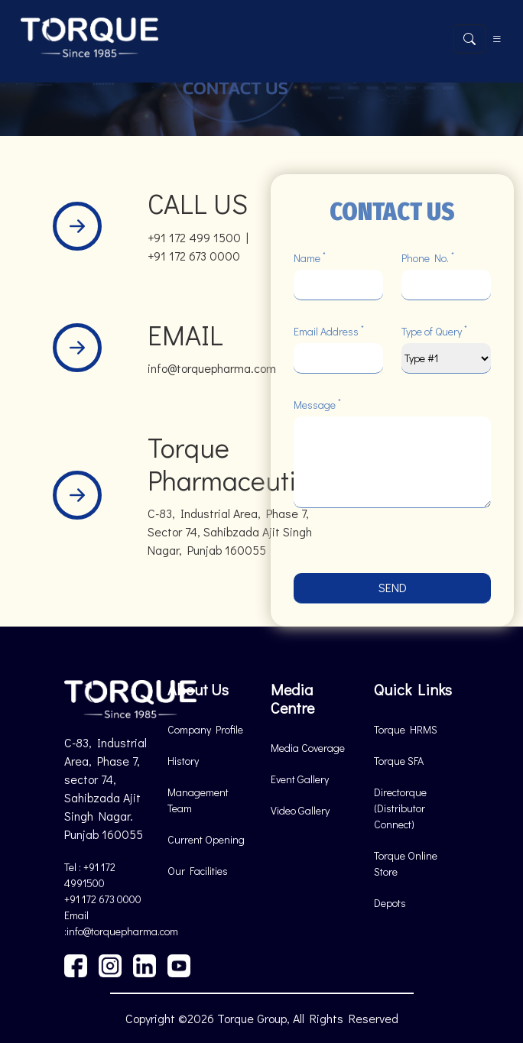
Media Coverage (308, 747)
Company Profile (205, 729)
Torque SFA (399, 760)
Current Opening (206, 839)
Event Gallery (300, 779)
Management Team (198, 800)
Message (317, 404)
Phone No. (427, 257)
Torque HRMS (405, 729)
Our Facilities (197, 870)
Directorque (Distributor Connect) (400, 808)
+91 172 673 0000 (102, 899)
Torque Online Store (405, 863)
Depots (390, 903)
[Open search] (469, 38)
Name (310, 257)
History (183, 760)
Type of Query (434, 330)
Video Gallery (300, 810)
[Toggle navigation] (497, 39)
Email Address (329, 330)
